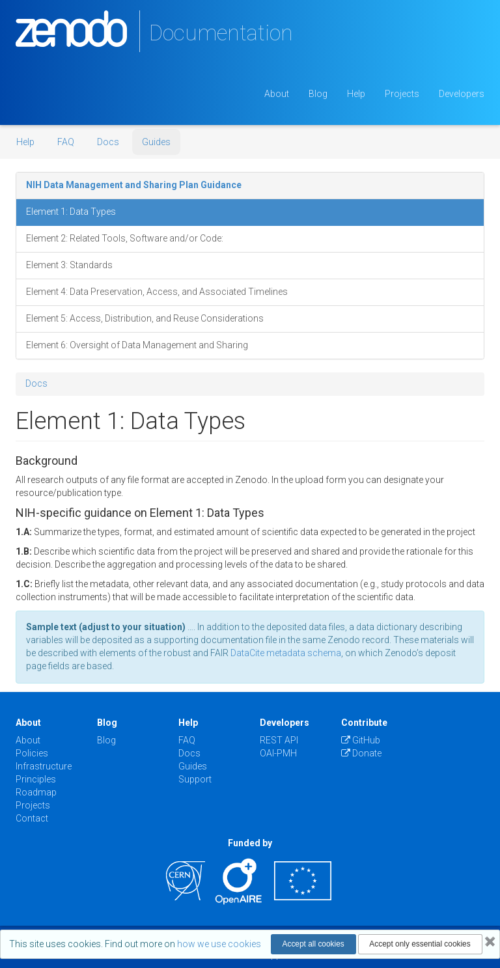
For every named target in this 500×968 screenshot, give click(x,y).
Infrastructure (44, 766)
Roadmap (36, 792)
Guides (156, 142)
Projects (402, 94)
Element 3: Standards (69, 265)
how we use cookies (219, 944)
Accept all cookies (313, 943)
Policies (32, 753)
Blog (318, 94)
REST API (279, 740)
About (276, 94)
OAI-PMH (278, 753)
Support (195, 779)
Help (356, 94)
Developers (461, 94)
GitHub (360, 740)
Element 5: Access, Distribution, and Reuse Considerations (145, 318)
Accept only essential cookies (419, 943)
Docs (108, 142)
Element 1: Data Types (71, 211)
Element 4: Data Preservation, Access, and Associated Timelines (157, 291)
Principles (36, 779)
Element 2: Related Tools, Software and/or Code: (124, 238)
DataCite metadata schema (285, 653)
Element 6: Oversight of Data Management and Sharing (137, 345)
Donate (361, 753)
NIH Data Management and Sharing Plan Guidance (134, 185)
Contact (32, 818)
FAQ (65, 142)
